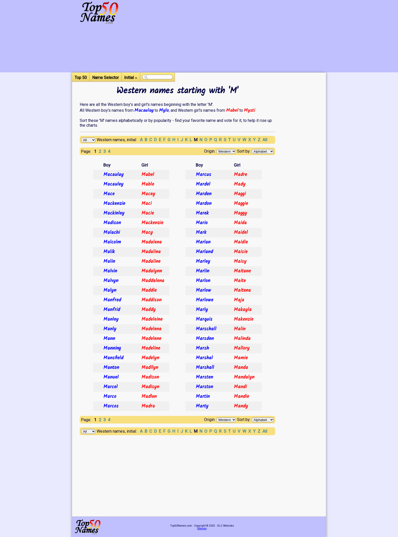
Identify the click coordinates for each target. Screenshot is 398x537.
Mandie (241, 396)
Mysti (249, 110)
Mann (109, 339)
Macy (147, 232)
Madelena (151, 329)
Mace (108, 194)
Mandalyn (244, 377)
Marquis (204, 319)
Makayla (243, 310)
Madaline (150, 261)
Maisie (240, 252)
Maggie (241, 203)
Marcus (203, 174)
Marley (203, 261)
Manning (112, 348)
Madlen (149, 396)
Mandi (240, 387)
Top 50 (81, 77)
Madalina (151, 252)
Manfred (112, 300)
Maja (239, 300)
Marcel (110, 387)
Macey (148, 194)
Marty (202, 406)
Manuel (111, 377)
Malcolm (112, 242)
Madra (148, 406)
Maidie (241, 242)
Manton (111, 367)
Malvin (110, 271)
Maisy (240, 261)
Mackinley (113, 213)
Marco (109, 396)
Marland (204, 252)
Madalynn (151, 271)
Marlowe (204, 300)
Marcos (111, 406)
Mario (202, 223)
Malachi (111, 232)
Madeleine (151, 319)
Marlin (202, 271)
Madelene (151, 339)
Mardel (203, 184)
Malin (109, 261)
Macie (147, 213)
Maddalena (152, 281)
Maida (240, 223)
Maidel (241, 232)
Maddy (148, 310)
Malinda (242, 339)
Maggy (240, 213)
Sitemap (202, 528)
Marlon (203, 281)
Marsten (204, 377)
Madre (240, 174)
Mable (147, 184)
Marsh (202, 348)
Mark (201, 232)
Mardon (203, 203)
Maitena (242, 290)
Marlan (203, 242)
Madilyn (149, 367)
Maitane (242, 271)
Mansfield (113, 358)
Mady (239, 184)
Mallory (242, 348)
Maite (240, 281)
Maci (146, 203)
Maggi (240, 194)
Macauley (113, 184)
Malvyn (110, 281)
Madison (112, 223)
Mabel (232, 110)
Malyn (109, 290)
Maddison (151, 300)
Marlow (203, 290)
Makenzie (243, 319)
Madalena (151, 242)
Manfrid (111, 310)
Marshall (205, 367)
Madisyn (150, 387)
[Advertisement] (232, 36)
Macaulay (144, 110)
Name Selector (105, 77)
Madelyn (150, 358)
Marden (203, 194)
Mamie (241, 358)
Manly (109, 329)
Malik (109, 252)
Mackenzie (114, 203)
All (264, 139)
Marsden (205, 339)
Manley (111, 319)
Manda (241, 367)
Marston (204, 387)
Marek (202, 213)
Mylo (164, 110)
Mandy (241, 406)
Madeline (150, 348)
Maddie (149, 290)
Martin (203, 396)
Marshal (204, 358)
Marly (202, 310)
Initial (130, 77)
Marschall (206, 329)
